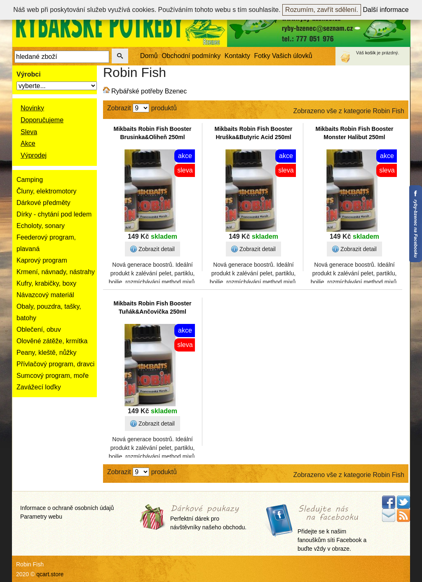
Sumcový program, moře (52, 375)
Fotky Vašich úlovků (283, 55)
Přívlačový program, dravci (55, 364)
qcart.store (49, 574)
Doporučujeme (42, 119)
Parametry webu (41, 516)
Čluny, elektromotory (46, 191)
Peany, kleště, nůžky (46, 352)
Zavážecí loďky (38, 387)
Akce (28, 143)
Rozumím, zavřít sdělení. (321, 9)
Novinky (32, 108)
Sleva (29, 131)
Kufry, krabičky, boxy (46, 283)
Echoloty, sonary (40, 225)
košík (370, 52)
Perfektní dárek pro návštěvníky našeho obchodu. (208, 518)
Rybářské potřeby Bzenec (149, 91)
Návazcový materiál (45, 294)
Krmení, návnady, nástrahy (55, 271)
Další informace (386, 9)
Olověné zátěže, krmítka (52, 341)
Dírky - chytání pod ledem (53, 214)
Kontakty (237, 55)
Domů (149, 55)
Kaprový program (41, 260)
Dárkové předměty (43, 202)
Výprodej (34, 155)
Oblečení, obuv (38, 329)
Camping (29, 179)
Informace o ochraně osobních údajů (67, 508)
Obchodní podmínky (191, 55)
